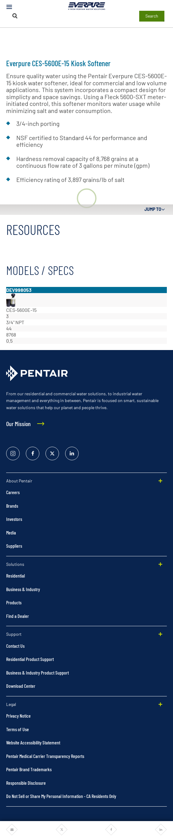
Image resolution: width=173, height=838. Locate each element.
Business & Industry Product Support (37, 672)
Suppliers (14, 546)
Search (151, 15)
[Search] (15, 16)
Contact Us (15, 646)
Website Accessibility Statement (33, 742)
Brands (12, 506)
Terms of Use (17, 729)
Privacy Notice (18, 716)
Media (11, 532)
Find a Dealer (17, 616)
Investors (14, 519)
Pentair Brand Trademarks (29, 769)
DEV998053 (19, 290)
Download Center (20, 686)
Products (14, 602)
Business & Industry (23, 589)
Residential (15, 575)
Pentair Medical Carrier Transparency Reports (45, 756)
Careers (13, 492)
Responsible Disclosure (26, 783)
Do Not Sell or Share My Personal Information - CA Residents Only (61, 796)
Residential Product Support (30, 659)
